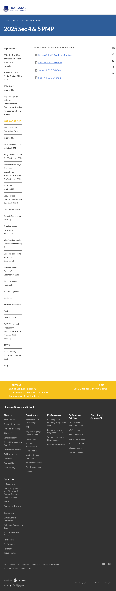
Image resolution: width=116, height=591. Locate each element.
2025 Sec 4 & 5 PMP (12, 121)
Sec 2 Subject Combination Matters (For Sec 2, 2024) (13, 199)
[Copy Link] (113, 54)
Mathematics (31, 450)
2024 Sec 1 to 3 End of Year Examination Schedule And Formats (12, 60)
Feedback (25, 564)
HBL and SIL (9, 484)
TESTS (7, 345)
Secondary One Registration (10, 283)
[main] (58, 207)
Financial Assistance (12, 304)
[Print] (113, 48)
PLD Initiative (10, 553)
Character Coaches (12, 449)
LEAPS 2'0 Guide (76, 452)
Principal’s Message (12, 428)
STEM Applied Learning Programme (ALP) (56, 422)
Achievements (10, 454)
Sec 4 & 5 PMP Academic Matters (55, 55)
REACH (35, 564)
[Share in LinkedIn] (113, 72)
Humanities (31, 439)
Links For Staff (10, 317)
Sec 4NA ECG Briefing (49, 70)
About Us (8, 415)
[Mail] (113, 59)
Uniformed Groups (77, 439)
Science (29, 471)
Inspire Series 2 (10, 48)
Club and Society (76, 448)
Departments (31, 415)
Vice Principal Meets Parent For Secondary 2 (13, 243)
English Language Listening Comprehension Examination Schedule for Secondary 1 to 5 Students (13, 105)
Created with (17, 580)
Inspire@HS (9, 138)
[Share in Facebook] (113, 66)
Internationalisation (56, 444)
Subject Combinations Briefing (13, 218)
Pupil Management (12, 291)
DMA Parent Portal (12, 209)
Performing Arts (76, 434)
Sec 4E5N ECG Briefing (50, 62)
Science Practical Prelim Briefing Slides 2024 (13, 76)
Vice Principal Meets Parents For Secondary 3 (12, 257)
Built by (16, 585)
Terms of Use (9, 419)
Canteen (7, 311)
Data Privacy (9, 467)
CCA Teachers (75, 430)
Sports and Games (77, 443)
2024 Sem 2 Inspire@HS (9, 88)
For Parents (9, 539)
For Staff (8, 548)
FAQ (6, 365)
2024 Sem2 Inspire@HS (9, 187)
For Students (9, 544)
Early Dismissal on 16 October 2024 (13, 146)
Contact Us (9, 463)
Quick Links (9, 479)
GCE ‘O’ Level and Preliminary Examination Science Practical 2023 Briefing (12, 331)
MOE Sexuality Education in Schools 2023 (12, 355)
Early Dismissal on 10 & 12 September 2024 (13, 156)
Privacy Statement (12, 424)
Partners (8, 458)
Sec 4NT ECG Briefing (49, 77)
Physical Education (34, 462)
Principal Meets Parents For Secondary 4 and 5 (11, 271)
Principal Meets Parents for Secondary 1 (10, 230)
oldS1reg (8, 298)
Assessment (9, 513)
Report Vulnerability (51, 564)
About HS (8, 433)
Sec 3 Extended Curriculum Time (11, 129)
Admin (6, 501)
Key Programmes (54, 415)
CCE (27, 427)
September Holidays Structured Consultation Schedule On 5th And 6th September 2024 (12, 171)
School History (10, 437)
